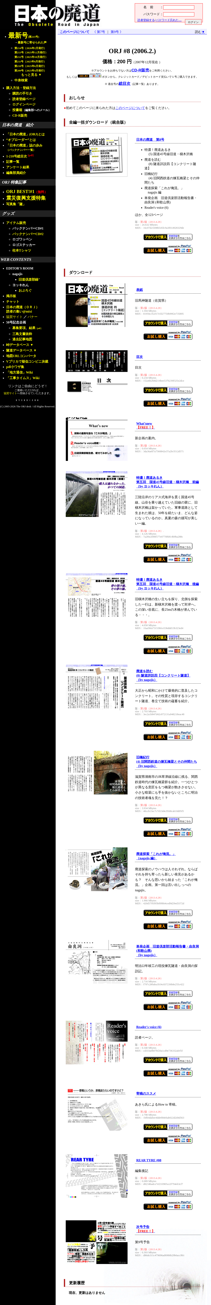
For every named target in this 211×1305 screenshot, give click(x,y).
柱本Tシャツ (21, 250)
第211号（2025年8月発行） (30, 61)
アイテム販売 (16, 223)
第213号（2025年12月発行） (31, 52)
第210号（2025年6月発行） (30, 66)
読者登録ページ (23, 99)
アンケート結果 (17, 167)
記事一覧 (12, 161)
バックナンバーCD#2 (27, 234)
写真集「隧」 (16, 204)
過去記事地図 (22, 339)
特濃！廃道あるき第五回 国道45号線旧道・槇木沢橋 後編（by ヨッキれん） (167, 584)
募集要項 (19, 328)
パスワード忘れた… (169, 20)
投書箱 (17, 110)
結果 (35, 328)
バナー (33, 317)
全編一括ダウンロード (88, 122)
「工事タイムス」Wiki (23, 378)
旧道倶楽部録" (29, 279)
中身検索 (21, 80)
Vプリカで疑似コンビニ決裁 (27, 361)
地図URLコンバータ (21, 356)
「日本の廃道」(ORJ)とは (25, 134)
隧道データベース (19, 350)
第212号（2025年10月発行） (31, 57)
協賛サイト (14, 317)
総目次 (124, 83)
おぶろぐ (25, 290)
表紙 (139, 290)
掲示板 (11, 296)
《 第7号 (100, 32)
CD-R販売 (19, 115)
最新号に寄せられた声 (32, 42)
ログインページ (23, 104)
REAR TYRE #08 (148, 1160)
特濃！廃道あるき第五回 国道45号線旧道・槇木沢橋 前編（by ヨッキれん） (167, 482)
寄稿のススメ (146, 1093)
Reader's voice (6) (148, 1027)
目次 (139, 356)
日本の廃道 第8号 (150, 139)
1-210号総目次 (20, 156)
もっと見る (29, 74)
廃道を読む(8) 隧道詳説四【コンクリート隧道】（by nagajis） (163, 675)
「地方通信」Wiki (19, 372)
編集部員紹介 (16, 173)
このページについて (74, 32)
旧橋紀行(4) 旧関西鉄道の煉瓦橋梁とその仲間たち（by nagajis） (166, 762)
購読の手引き (22, 93)
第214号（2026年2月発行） (30, 48)
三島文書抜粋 (22, 334)
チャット (12, 301)
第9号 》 (116, 32)
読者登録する (146, 20)
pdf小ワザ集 (15, 367)
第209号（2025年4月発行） (30, 70)
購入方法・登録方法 (21, 88)
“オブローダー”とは (21, 140)
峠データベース (17, 345)
